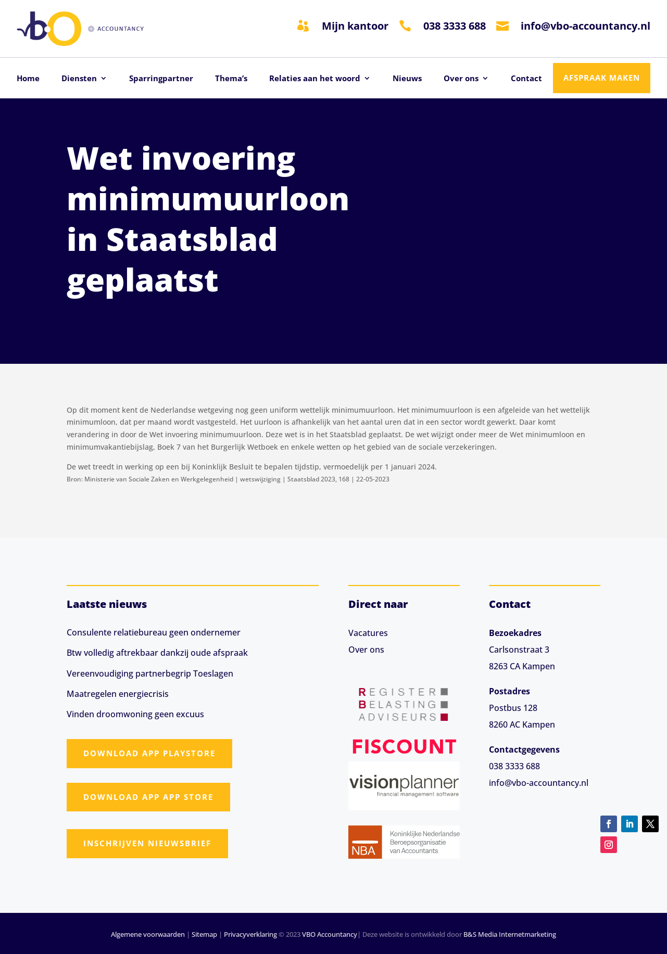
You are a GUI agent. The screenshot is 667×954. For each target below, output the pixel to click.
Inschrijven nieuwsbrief (147, 843)
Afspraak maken (601, 77)
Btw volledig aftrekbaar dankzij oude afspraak (157, 652)
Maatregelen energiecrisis (118, 693)
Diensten (79, 78)
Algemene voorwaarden (148, 934)
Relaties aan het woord (314, 78)
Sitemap (204, 934)
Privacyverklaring (250, 934)
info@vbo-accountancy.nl (585, 26)
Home (28, 78)
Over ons (461, 78)
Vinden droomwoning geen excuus (135, 714)
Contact (526, 78)
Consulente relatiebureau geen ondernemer (154, 632)
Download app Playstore (149, 753)
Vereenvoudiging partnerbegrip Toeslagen (150, 673)
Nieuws (407, 78)
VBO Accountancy (329, 934)
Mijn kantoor (355, 26)
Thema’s (231, 78)
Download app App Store (148, 797)
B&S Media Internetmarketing (509, 934)
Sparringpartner (161, 78)
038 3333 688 (454, 26)
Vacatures (368, 633)
